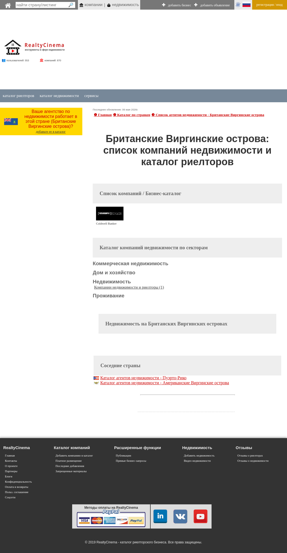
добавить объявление (215, 5)
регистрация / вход (270, 5)
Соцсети (10, 497)
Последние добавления (69, 466)
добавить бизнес (179, 5)
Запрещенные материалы (70, 471)
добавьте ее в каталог (51, 132)
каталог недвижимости (59, 95)
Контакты (11, 460)
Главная (10, 455)
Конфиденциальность (18, 481)
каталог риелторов (18, 95)
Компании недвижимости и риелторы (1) (129, 287)
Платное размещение (68, 460)
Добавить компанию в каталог (74, 455)
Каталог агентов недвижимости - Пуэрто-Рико (143, 377)
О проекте (11, 466)
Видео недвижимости (197, 460)
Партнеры (11, 471)
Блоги (8, 476)
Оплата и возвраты (16, 486)
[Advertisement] (171, 50)
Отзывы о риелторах (250, 455)
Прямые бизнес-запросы (131, 460)
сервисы (91, 95)
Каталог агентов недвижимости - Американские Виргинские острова (164, 382)
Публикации (123, 455)
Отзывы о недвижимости (253, 460)
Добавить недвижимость (199, 455)
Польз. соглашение (17, 492)
